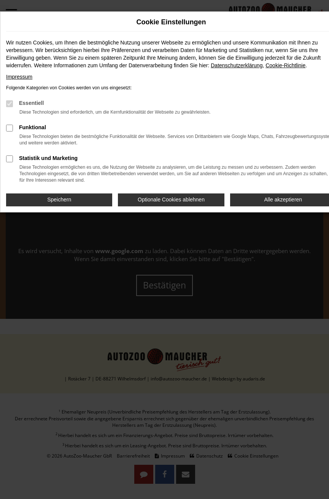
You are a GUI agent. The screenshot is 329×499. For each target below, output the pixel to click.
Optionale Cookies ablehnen (171, 199)
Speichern (59, 199)
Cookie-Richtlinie (285, 65)
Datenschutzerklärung (236, 65)
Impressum (19, 77)
